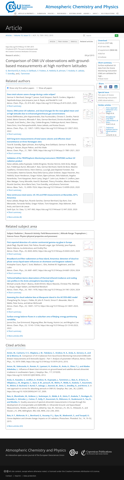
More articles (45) (15, 336)
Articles (9, 35)
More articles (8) (15, 217)
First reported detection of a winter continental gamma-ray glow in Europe (39, 242)
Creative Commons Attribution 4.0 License (82, 471)
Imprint (18, 476)
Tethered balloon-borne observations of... (112, 130)
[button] (84, 35)
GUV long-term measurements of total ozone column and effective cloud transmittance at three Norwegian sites (38, 140)
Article (52, 41)
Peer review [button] (61, 14)
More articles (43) (15, 426)
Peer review (63, 41)
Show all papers (44, 88)
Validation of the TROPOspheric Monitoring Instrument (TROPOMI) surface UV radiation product (41, 159)
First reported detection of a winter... (111, 110)
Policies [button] (51, 14)
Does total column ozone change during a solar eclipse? (31, 94)
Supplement (104, 50)
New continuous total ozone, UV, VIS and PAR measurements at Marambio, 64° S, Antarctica (42, 196)
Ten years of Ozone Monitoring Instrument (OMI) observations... (107, 97)
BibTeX (102, 53)
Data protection (29, 476)
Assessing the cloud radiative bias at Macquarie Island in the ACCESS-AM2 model (42, 297)
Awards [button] (86, 14)
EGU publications (108, 14)
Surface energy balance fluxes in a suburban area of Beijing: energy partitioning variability (42, 318)
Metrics (74, 41)
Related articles (86, 41)
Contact (9, 476)
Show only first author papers (20, 88)
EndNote (102, 57)
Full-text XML (104, 46)
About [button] (95, 14)
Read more (103, 79)
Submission (41, 14)
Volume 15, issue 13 (22, 35)
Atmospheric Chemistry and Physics (82, 6)
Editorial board (75, 14)
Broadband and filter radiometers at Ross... (112, 119)
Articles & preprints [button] (26, 14)
